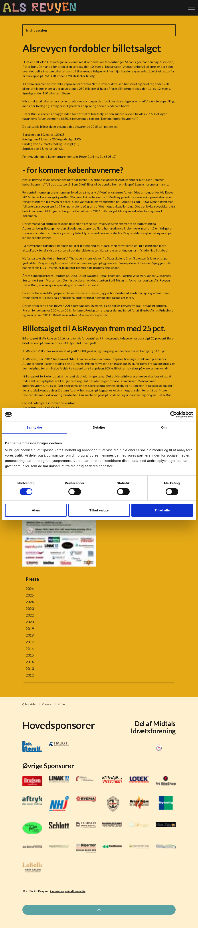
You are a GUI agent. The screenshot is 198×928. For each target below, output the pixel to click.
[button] (99, 910)
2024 (30, 602)
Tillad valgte (99, 510)
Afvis (36, 510)
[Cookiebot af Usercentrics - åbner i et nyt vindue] (173, 414)
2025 (30, 595)
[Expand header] (191, 8)
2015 (30, 655)
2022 (30, 615)
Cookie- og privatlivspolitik (67, 891)
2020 (30, 622)
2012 (30, 675)
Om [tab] (163, 427)
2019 (30, 628)
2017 (30, 642)
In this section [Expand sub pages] (99, 30)
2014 (30, 662)
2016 (30, 648)
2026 (30, 588)
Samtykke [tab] (34, 427)
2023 (30, 608)
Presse (32, 579)
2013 (30, 668)
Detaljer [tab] (99, 427)
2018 (30, 635)
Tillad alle (162, 510)
